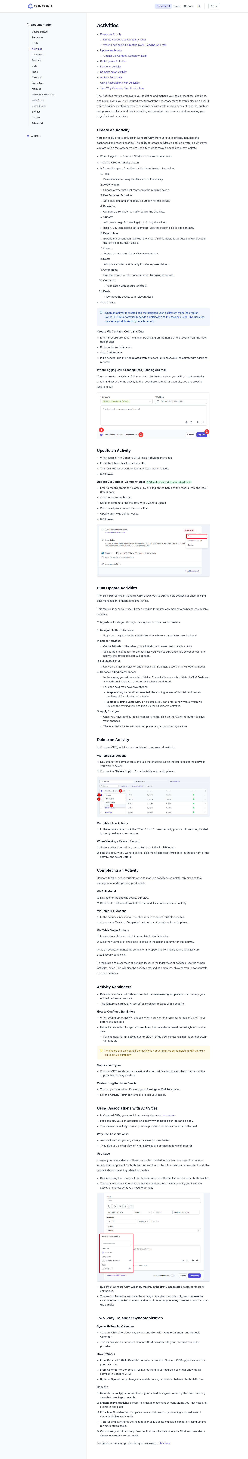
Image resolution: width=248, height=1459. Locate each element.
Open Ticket (163, 6)
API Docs (188, 6)
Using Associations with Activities (120, 82)
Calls (34, 66)
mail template (145, 321)
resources (169, 1115)
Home (177, 6)
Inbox (35, 71)
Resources (37, 37)
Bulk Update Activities (113, 61)
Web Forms (38, 100)
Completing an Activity (113, 71)
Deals (35, 43)
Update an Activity (111, 50)
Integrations (38, 83)
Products (36, 60)
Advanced (37, 123)
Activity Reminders (111, 77)
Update (36, 117)
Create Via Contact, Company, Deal (124, 39)
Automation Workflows (43, 94)
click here (164, 1443)
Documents (38, 54)
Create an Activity (110, 34)
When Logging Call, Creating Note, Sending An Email (135, 45)
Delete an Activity (110, 66)
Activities (37, 48)
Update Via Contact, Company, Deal (124, 55)
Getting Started (40, 31)
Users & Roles (39, 106)
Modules (36, 88)
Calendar (36, 77)
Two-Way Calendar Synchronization (122, 88)
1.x (214, 6)
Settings (36, 111)
